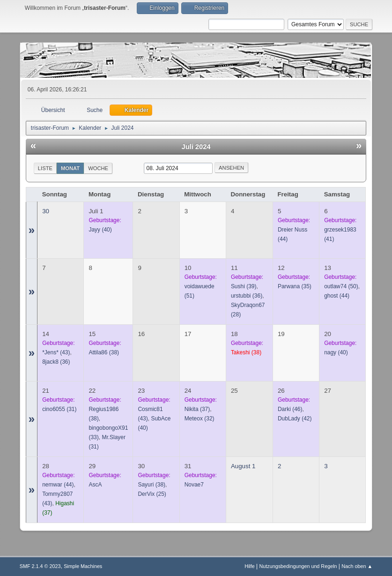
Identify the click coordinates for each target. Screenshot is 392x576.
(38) (104, 352)
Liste (45, 168)
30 (45, 211)
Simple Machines (83, 566)
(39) (244, 286)
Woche (98, 168)
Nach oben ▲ (356, 566)
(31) (59, 409)
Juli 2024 (196, 146)
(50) (341, 286)
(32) (199, 418)
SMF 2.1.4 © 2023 (40, 566)
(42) (295, 418)
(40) (100, 229)
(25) (152, 494)
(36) (246, 295)
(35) (294, 286)
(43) (56, 352)
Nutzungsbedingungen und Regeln (298, 566)
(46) (290, 409)
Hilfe (249, 566)
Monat (70, 168)
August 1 (243, 466)
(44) (336, 295)
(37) (197, 409)
